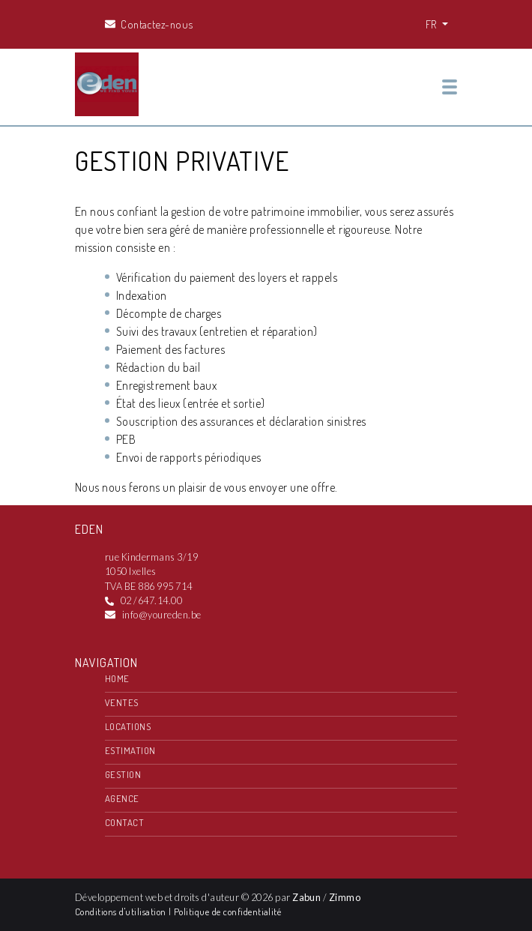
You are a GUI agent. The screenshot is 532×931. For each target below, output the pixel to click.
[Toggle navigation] (449, 86)
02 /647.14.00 (151, 600)
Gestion (123, 774)
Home (117, 678)
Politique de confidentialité (227, 912)
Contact (124, 822)
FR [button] (432, 24)
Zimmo (344, 897)
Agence (122, 798)
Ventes (122, 702)
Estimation (130, 750)
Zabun (306, 897)
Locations (128, 726)
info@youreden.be (162, 615)
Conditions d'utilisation (122, 912)
